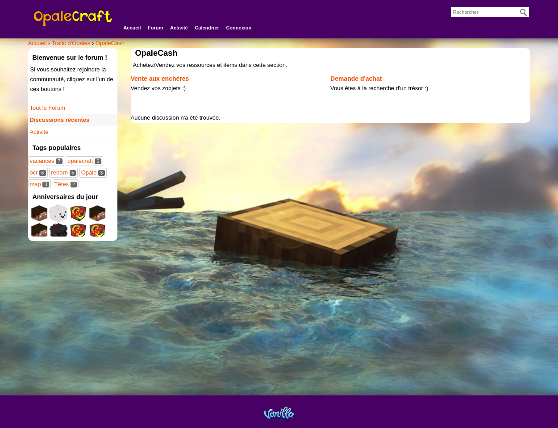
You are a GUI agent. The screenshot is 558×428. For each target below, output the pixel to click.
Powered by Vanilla (279, 413)
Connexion (238, 27)
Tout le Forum (47, 107)
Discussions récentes (60, 119)
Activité (179, 27)
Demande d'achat (356, 78)
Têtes (65, 184)
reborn (63, 172)
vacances (46, 161)
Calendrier (207, 27)
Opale (93, 172)
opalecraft (84, 161)
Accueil (132, 27)
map (39, 184)
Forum (155, 27)
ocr (38, 172)
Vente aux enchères (160, 78)
